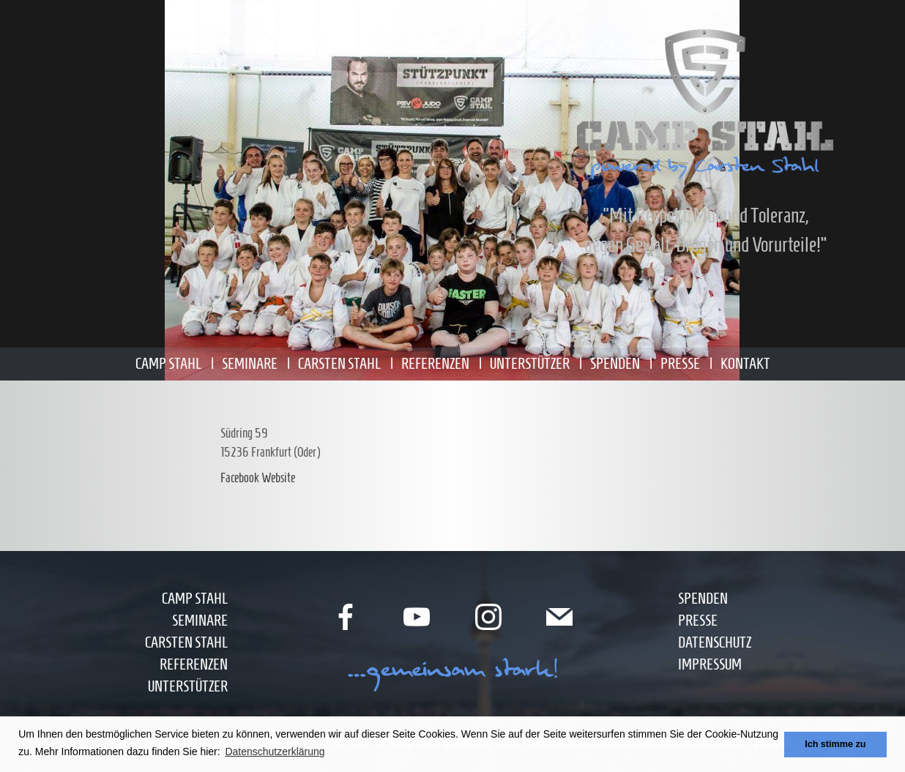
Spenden (615, 363)
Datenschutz (714, 642)
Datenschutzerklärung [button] (274, 751)
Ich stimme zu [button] (835, 744)
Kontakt (745, 363)
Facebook (239, 478)
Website (278, 478)
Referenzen (435, 363)
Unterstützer (530, 363)
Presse (680, 363)
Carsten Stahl (339, 363)
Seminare (250, 363)
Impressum (710, 664)
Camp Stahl (168, 363)
